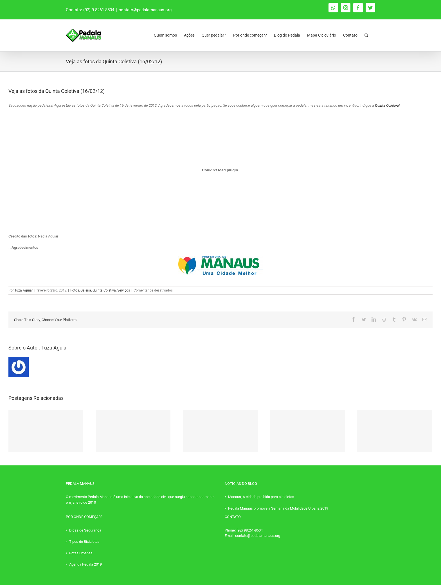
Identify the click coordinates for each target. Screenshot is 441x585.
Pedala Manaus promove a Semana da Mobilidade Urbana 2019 (278, 508)
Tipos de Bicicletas (84, 541)
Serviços (123, 290)
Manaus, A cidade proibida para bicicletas (261, 497)
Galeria (85, 290)
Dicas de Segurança (85, 530)
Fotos (74, 290)
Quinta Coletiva (104, 290)
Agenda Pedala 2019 (85, 564)
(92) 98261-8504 (250, 530)
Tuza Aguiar (24, 290)
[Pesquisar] (366, 34)
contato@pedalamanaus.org (145, 9)
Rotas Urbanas (81, 553)
